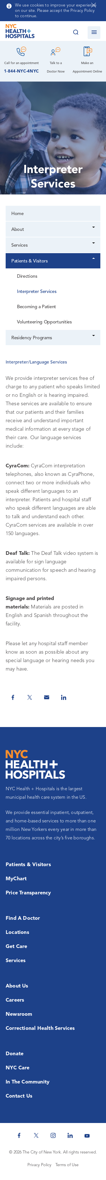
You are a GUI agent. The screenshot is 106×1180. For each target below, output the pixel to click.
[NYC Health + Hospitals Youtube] (87, 1135)
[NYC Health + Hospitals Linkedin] (70, 1135)
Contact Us (19, 1096)
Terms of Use (67, 1165)
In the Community (27, 1082)
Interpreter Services (37, 292)
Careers (15, 1000)
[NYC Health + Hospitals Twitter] (36, 1135)
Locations (17, 932)
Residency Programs (31, 338)
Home (17, 214)
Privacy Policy (39, 1165)
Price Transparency (28, 893)
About (17, 229)
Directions (27, 276)
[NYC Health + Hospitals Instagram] (53, 1135)
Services (19, 245)
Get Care (16, 946)
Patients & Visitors (29, 261)
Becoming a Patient (36, 307)
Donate (14, 1053)
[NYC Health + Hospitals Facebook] (19, 1135)
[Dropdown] (94, 228)
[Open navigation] (94, 32)
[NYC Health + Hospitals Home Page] (20, 32)
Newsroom (19, 1014)
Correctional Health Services (40, 1028)
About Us (17, 986)
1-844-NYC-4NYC (21, 71)
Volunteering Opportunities (44, 322)
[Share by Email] (47, 697)
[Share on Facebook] (13, 697)
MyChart (16, 878)
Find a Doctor (23, 918)
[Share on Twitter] (30, 697)
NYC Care (18, 1067)
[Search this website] (75, 32)
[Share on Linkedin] (64, 697)
